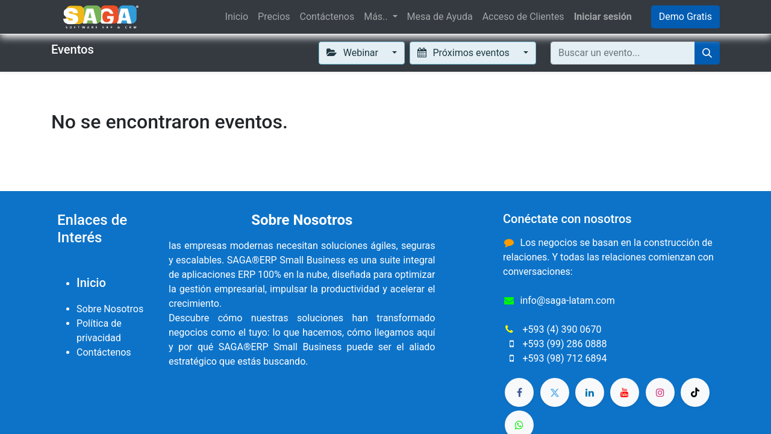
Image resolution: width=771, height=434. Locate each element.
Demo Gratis (685, 16)
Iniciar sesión (603, 16)
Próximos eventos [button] (464, 52)
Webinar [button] (353, 52)
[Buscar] (707, 53)
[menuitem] (236, 17)
